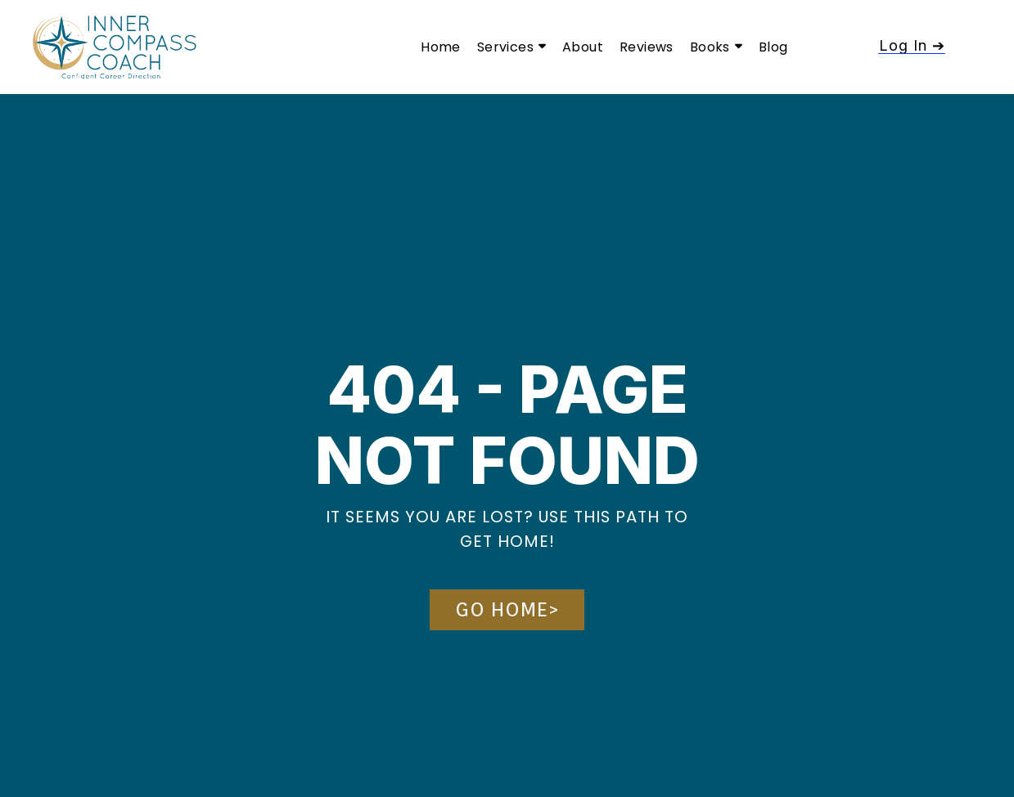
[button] (911, 46)
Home (441, 47)
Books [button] (716, 47)
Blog (773, 47)
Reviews (647, 47)
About (582, 47)
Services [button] (511, 47)
